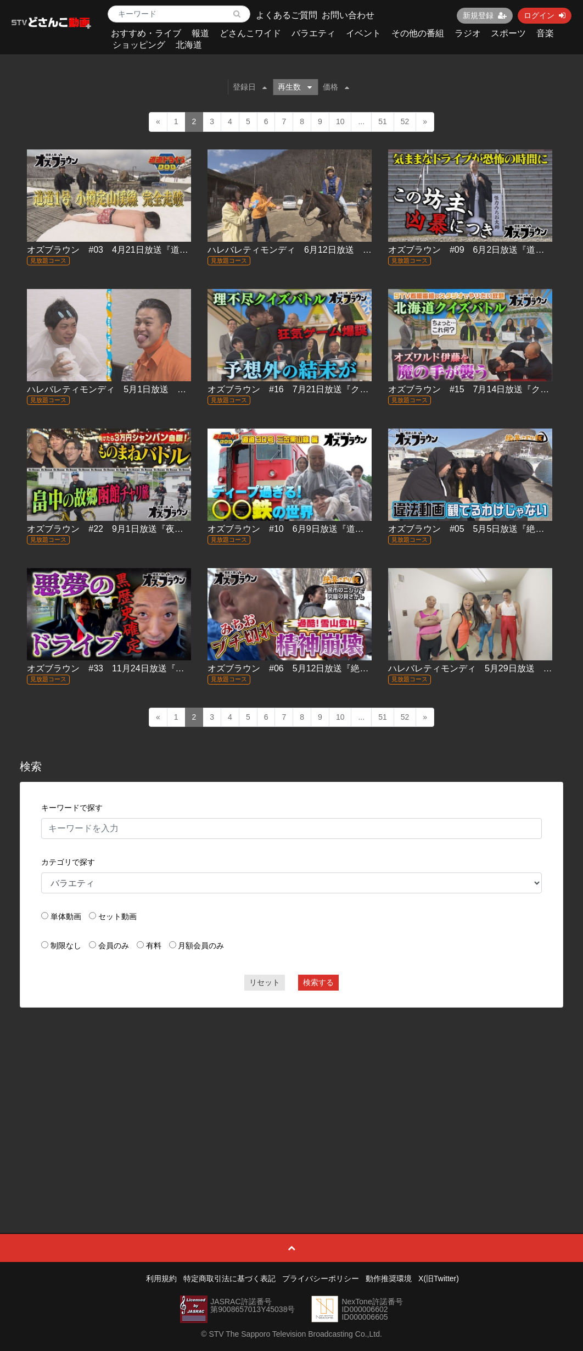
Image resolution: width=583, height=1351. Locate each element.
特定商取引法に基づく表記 (229, 1278)
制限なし (66, 945)
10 (340, 121)
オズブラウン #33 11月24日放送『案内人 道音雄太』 (137, 668)
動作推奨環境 (389, 1278)
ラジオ (468, 33)
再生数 (295, 86)
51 (382, 121)
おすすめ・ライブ (146, 33)
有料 (153, 945)
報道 (200, 33)
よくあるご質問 (286, 15)
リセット (264, 982)
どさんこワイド (250, 33)
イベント (363, 33)
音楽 (545, 33)
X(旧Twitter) (438, 1278)
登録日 (250, 86)
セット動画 (117, 916)
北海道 (189, 44)
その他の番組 (417, 33)
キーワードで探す (72, 807)
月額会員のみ (201, 945)
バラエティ (313, 33)
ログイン (544, 15)
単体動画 (66, 916)
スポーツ (508, 33)
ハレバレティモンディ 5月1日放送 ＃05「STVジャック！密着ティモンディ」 (186, 389)
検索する (318, 982)
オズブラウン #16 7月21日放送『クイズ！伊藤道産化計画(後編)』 (344, 389)
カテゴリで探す (68, 862)
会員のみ (113, 945)
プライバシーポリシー (320, 1278)
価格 (336, 86)
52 (405, 121)
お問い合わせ (348, 15)
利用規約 (161, 1278)
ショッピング (139, 44)
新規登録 (485, 15)
